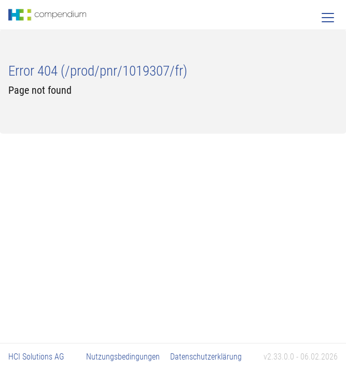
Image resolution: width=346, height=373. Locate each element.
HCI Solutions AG (36, 357)
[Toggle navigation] (328, 17)
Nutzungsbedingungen (123, 357)
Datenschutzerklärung (206, 357)
